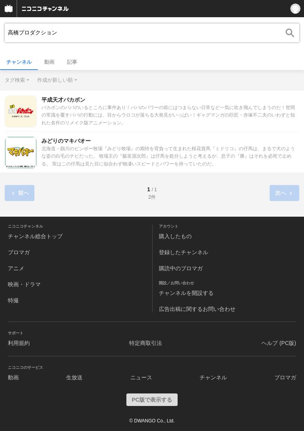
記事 (72, 62)
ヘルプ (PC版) (278, 343)
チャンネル (19, 62)
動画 (49, 62)
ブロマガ (19, 252)
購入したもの (175, 236)
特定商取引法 (145, 343)
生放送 (74, 377)
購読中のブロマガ (181, 268)
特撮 (13, 300)
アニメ (16, 268)
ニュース (141, 377)
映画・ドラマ (24, 284)
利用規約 (19, 343)
